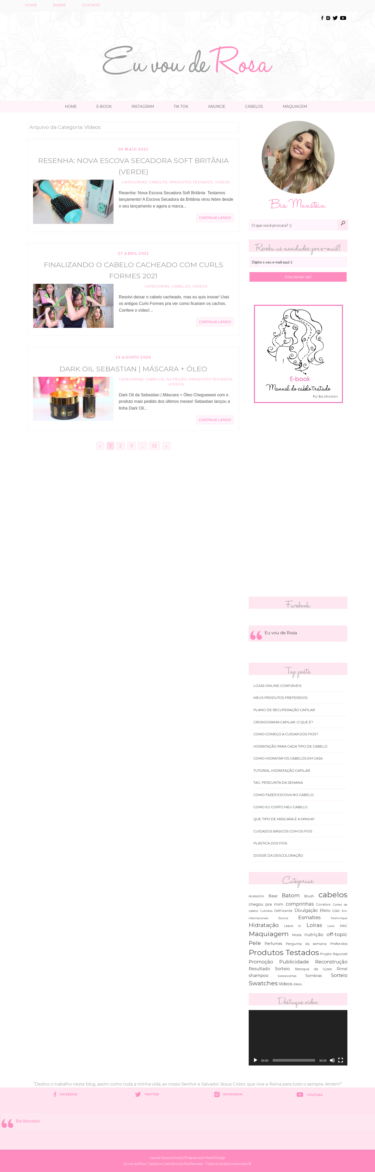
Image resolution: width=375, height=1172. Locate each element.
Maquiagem (295, 106)
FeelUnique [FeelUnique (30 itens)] (339, 918)
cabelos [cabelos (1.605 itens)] (332, 894)
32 (154, 445)
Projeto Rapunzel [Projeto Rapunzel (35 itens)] (333, 954)
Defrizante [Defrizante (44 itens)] (283, 910)
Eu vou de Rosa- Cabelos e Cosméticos (152, 1164)
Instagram (143, 106)
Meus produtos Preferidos (280, 698)
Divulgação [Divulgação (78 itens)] (306, 910)
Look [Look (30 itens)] (330, 926)
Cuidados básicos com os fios (282, 831)
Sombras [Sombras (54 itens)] (313, 976)
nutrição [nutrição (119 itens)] (313, 934)
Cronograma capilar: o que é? (283, 722)
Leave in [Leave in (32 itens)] (292, 926)
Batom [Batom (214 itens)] (291, 895)
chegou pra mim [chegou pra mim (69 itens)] (266, 904)
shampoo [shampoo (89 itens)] (258, 975)
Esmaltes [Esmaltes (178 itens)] (309, 917)
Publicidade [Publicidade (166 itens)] (294, 962)
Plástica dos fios (270, 843)
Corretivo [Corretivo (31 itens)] (323, 904)
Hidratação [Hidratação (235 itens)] (264, 925)
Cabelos (254, 106)
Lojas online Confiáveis (277, 686)
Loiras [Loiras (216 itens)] (314, 925)
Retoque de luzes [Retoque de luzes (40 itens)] (313, 969)
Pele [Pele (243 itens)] (255, 943)
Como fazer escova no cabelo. (283, 795)
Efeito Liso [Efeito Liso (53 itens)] (330, 910)
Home (31, 5)
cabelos (158, 182)
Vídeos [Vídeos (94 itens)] (285, 983)
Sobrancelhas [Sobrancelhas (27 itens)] (287, 976)
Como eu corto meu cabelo (280, 807)
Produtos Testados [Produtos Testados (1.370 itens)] (284, 952)
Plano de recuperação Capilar (284, 710)
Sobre (59, 5)
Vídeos (222, 182)
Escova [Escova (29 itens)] (283, 918)
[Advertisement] (187, 26)
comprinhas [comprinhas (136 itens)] (300, 904)
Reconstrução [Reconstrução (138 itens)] (331, 962)
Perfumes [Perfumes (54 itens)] (273, 944)
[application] (298, 1038)
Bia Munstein (28, 1121)
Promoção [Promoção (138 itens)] (261, 962)
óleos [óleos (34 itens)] (297, 984)
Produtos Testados (191, 182)
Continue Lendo (215, 218)
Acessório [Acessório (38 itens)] (256, 896)
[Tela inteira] (340, 1060)
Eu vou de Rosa (281, 632)
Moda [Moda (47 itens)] (297, 935)
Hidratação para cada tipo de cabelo (290, 746)
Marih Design (215, 1158)
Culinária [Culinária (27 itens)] (266, 911)
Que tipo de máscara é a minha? (284, 819)
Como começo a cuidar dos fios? (285, 734)
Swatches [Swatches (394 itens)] (263, 983)
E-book (104, 106)
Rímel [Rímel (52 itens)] (342, 969)
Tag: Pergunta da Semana (278, 783)
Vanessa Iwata (172, 1158)
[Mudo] (332, 1060)
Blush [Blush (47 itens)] (309, 896)
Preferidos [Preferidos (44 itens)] (338, 944)
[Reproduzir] (255, 1060)
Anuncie (216, 106)
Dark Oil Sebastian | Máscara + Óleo (133, 369)
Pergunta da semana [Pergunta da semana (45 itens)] (306, 944)
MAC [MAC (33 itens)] (343, 926)
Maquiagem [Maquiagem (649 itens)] (269, 934)
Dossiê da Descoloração (278, 855)
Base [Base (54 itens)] (272, 896)
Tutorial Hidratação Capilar (281, 771)
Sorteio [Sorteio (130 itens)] (339, 975)
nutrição (176, 379)
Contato (91, 5)
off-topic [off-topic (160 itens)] (337, 934)
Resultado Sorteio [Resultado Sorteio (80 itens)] (269, 968)
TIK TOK (181, 106)
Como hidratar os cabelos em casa (288, 758)
